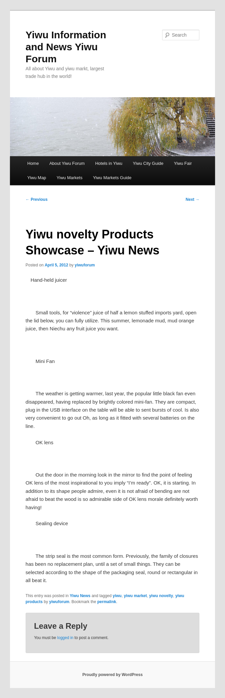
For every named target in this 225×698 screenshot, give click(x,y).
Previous (37, 199)
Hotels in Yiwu (108, 163)
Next (192, 199)
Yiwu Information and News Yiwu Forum (66, 46)
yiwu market (135, 595)
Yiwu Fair (183, 163)
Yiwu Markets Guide (112, 177)
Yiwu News (80, 595)
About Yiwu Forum (67, 163)
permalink (106, 601)
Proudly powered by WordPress (112, 674)
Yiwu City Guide (148, 163)
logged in (65, 637)
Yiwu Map (36, 177)
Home (33, 163)
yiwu (117, 595)
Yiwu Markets (70, 177)
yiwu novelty (161, 595)
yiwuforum (85, 265)
